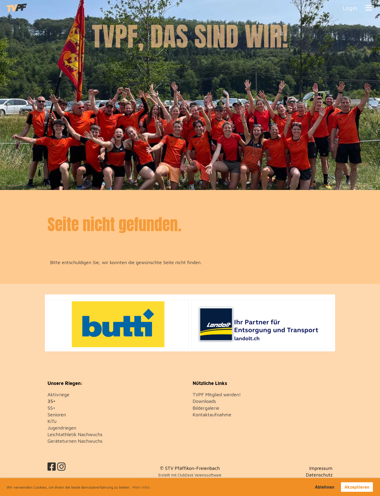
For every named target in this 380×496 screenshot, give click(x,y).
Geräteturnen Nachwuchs (75, 441)
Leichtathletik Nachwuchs (75, 434)
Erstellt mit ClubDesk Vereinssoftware (189, 475)
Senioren (57, 414)
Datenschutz (319, 475)
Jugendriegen (62, 428)
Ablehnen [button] (324, 486)
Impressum (320, 468)
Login (350, 7)
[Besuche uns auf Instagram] (61, 466)
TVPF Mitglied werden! (217, 394)
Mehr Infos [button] (141, 487)
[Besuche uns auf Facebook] (52, 466)
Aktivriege (58, 394)
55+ (51, 408)
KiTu (52, 421)
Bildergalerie (206, 408)
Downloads (204, 401)
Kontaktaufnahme (212, 414)
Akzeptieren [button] (356, 486)
